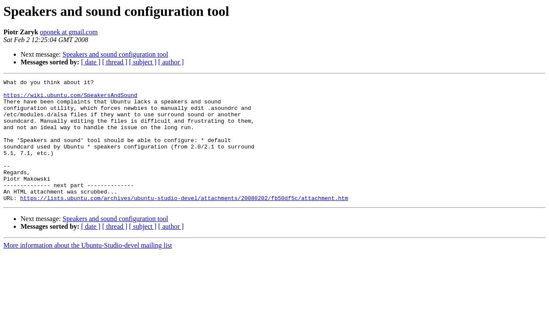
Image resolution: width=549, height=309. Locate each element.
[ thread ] (114, 62)
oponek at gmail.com (69, 32)
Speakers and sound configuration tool (115, 54)
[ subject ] (143, 62)
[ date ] (90, 62)
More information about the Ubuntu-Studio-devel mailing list (87, 269)
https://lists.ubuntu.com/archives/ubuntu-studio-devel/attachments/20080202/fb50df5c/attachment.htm (184, 222)
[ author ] (171, 62)
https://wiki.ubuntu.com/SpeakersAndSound (70, 99)
